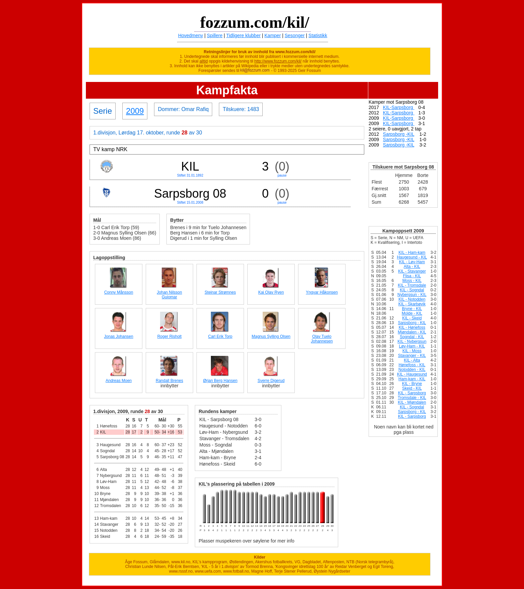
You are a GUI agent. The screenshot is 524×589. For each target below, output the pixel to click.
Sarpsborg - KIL (412, 322)
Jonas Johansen (118, 336)
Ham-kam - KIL (411, 379)
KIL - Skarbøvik (412, 304)
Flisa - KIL (412, 276)
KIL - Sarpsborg (412, 393)
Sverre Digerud (271, 380)
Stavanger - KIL (412, 355)
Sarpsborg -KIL (398, 134)
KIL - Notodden (412, 299)
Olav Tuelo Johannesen (322, 338)
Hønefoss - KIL (412, 365)
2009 (135, 110)
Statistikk (317, 35)
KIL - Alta (412, 360)
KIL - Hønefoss (412, 327)
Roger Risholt (169, 336)
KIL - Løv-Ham (412, 262)
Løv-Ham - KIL (412, 346)
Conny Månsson (118, 292)
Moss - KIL (411, 280)
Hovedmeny (190, 35)
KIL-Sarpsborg (398, 107)
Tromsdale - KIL (412, 397)
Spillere (215, 35)
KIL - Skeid (412, 318)
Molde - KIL (412, 313)
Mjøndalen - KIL (412, 332)
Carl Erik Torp (220, 336)
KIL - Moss (411, 351)
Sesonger (295, 35)
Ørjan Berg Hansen (220, 380)
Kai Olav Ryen (271, 292)
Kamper (272, 35)
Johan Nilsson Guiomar (169, 294)
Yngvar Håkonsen (322, 292)
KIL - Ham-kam (412, 252)
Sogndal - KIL (412, 336)
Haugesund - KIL (412, 257)
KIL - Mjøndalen (412, 402)
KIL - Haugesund (412, 374)
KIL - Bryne (412, 383)
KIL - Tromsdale (412, 285)
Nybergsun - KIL (411, 294)
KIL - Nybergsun (412, 341)
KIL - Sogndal (412, 290)
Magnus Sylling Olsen (271, 336)
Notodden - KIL (411, 369)
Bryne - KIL (412, 308)
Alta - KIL (412, 266)
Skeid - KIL (412, 388)
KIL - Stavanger (412, 271)
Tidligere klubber (243, 35)
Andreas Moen (119, 380)
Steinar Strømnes (220, 292)
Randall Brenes (169, 380)
